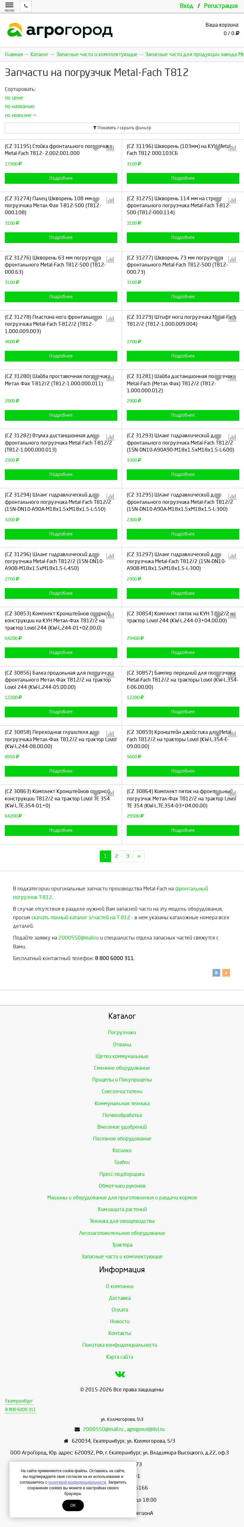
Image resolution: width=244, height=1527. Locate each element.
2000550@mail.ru (78, 937)
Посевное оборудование (122, 1138)
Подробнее (61, 178)
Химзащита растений (122, 1209)
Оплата (120, 1309)
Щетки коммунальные (122, 1056)
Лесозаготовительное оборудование (122, 1233)
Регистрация (221, 6)
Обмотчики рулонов (122, 1186)
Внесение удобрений (122, 1127)
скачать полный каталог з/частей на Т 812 (80, 917)
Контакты (119, 1333)
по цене (14, 97)
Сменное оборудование (122, 1068)
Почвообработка (122, 1115)
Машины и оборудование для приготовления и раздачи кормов (122, 1197)
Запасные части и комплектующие (122, 1256)
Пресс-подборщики (122, 1174)
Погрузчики (122, 1032)
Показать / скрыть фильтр (122, 127)
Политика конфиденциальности (119, 1345)
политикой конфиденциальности (77, 1482)
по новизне (20, 115)
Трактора (122, 1245)
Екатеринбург (19, 1401)
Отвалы (122, 1044)
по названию (19, 106)
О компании (119, 1286)
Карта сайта (119, 1357)
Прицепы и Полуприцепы (122, 1079)
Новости (120, 1321)
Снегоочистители (122, 1091)
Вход (186, 6)
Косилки (122, 1150)
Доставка (120, 1298)
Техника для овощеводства (122, 1221)
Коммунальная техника (122, 1103)
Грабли (122, 1162)
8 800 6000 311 (20, 1409)
